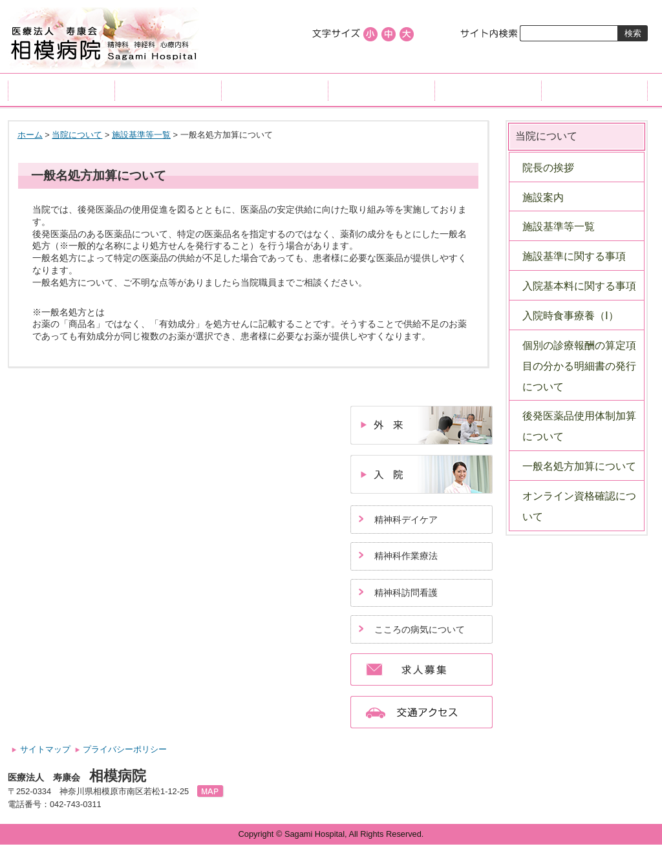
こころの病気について (419, 629)
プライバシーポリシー (125, 749)
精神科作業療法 (406, 556)
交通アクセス (594, 89)
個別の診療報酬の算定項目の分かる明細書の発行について (579, 366)
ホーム (61, 89)
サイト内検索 (489, 33)
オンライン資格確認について (579, 506)
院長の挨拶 (548, 167)
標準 (388, 34)
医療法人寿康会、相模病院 (104, 38)
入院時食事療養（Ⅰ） (570, 315)
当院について (487, 89)
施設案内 (543, 197)
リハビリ (381, 89)
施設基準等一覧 (141, 135)
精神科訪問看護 (406, 592)
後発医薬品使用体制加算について (579, 426)
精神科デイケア (406, 519)
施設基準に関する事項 (574, 256)
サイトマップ (45, 749)
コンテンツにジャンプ (0, 0)
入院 (274, 89)
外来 (167, 89)
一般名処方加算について (579, 466)
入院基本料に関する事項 (579, 285)
